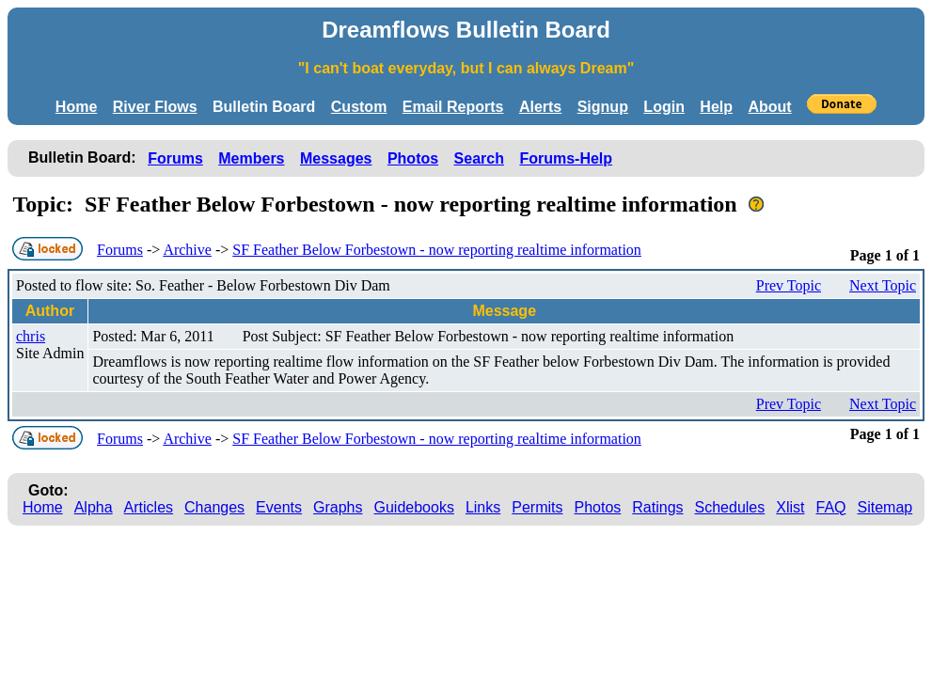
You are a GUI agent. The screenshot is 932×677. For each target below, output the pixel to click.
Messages (336, 158)
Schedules (730, 507)
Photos (412, 158)
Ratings (657, 507)
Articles (148, 507)
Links (483, 507)
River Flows (155, 107)
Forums (175, 158)
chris (30, 336)
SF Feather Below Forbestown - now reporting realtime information (436, 250)
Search (479, 158)
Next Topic (882, 285)
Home (76, 107)
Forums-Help (565, 158)
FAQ (831, 507)
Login (664, 107)
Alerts (540, 107)
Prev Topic (788, 285)
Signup (602, 107)
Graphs (337, 507)
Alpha (93, 507)
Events (279, 507)
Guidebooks (414, 507)
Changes (214, 507)
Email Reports (453, 107)
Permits (537, 507)
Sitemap (885, 507)
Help (716, 107)
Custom (359, 107)
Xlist (790, 507)
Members (251, 158)
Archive (187, 250)
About (769, 107)
